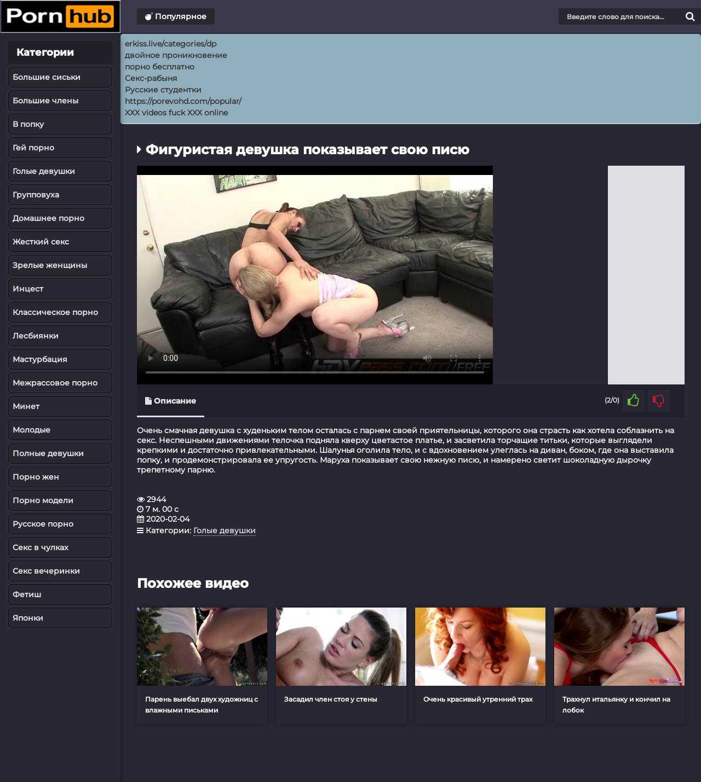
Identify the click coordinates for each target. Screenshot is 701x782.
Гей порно (33, 148)
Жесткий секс (41, 242)
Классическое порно (55, 312)
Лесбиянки (36, 336)
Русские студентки (163, 90)
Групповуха (36, 195)
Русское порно (43, 524)
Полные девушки (48, 453)
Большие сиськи (47, 77)
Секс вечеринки (46, 571)
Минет (26, 406)
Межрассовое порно (55, 383)
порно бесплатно (159, 67)
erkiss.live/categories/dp (170, 44)
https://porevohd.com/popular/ (183, 101)
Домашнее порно (48, 218)
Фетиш (27, 594)
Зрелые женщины (50, 265)
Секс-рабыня (151, 78)
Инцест (28, 289)
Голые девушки (44, 171)
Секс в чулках (40, 547)
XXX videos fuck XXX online (176, 113)
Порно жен (36, 477)
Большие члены (45, 101)
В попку (28, 124)
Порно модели (43, 500)
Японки (28, 618)
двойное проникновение (176, 55)
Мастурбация (40, 359)
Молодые (31, 430)
